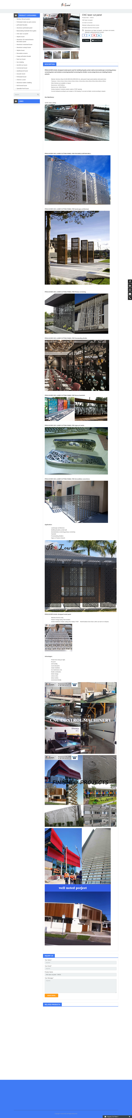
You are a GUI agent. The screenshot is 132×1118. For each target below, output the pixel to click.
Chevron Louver (21, 86)
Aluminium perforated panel (24, 34)
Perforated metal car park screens (26, 28)
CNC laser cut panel (22, 40)
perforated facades (22, 31)
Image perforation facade (24, 62)
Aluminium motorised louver (24, 50)
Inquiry (86, 46)
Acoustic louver (21, 80)
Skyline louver (21, 43)
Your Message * (49, 985)
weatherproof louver (22, 77)
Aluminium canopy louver (24, 53)
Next (77, 37)
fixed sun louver (21, 65)
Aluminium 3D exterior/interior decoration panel (25, 46)
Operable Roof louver (23, 94)
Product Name (49, 978)
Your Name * (48, 966)
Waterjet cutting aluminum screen (94, 38)
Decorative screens (22, 59)
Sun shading (20, 68)
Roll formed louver (22, 91)
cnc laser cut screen (108, 36)
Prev (45, 37)
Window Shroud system (23, 25)
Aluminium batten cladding (24, 88)
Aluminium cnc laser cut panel (93, 36)
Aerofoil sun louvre (22, 71)
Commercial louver (22, 74)
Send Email (96, 46)
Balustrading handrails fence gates (26, 37)
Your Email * (48, 972)
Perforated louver (21, 83)
